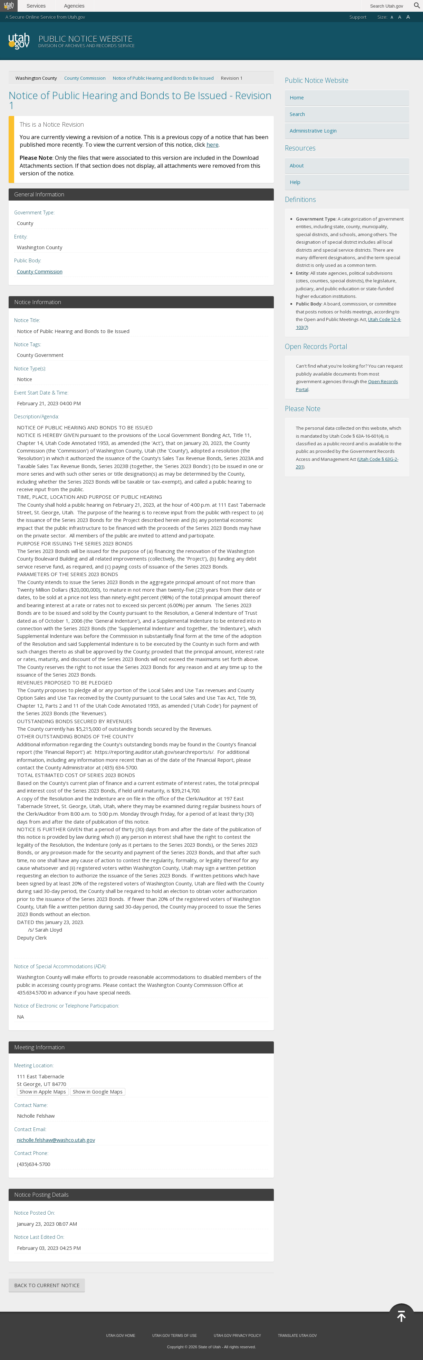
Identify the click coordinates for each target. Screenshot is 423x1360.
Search (297, 114)
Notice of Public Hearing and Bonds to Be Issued (163, 78)
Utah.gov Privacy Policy (237, 1336)
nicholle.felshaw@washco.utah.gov (56, 1139)
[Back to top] (401, 1316)
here (212, 144)
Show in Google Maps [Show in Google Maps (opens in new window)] (98, 1091)
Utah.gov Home (120, 1336)
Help (295, 182)
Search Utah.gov (386, 6)
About (297, 165)
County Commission (85, 78)
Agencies (75, 6)
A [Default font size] (399, 17)
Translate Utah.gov (297, 1336)
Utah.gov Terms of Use (174, 1336)
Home (297, 97)
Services (37, 6)
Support (357, 17)
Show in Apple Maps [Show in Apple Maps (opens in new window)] (43, 1091)
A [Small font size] (392, 17)
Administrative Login (313, 130)
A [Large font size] (408, 17)
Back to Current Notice (46, 1285)
